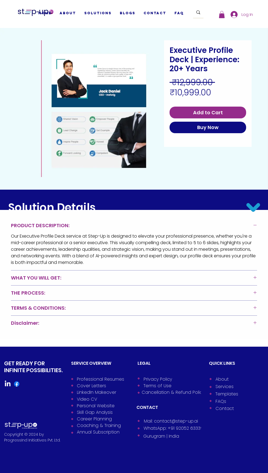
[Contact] (237, 408)
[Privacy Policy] (165, 379)
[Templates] (237, 393)
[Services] (237, 386)
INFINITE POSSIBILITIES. (33, 370)
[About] (237, 379)
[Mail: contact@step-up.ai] (171, 420)
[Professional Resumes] (98, 379)
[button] (222, 14)
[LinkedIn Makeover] (98, 392)
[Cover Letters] (98, 385)
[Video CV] (98, 399)
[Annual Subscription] (98, 431)
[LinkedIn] (7, 383)
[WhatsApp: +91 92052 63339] (173, 428)
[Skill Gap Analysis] (98, 412)
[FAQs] (237, 401)
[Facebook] (16, 383)
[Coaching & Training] (98, 425)
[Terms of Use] (165, 385)
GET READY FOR (24, 363)
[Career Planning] (98, 418)
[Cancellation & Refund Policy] (172, 392)
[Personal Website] (98, 405)
